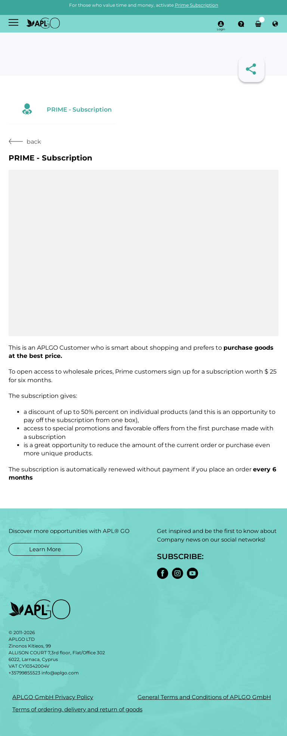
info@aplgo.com (60, 673)
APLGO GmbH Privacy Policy (52, 697)
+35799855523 (24, 673)
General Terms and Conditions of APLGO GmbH (204, 697)
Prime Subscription (196, 5)
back (25, 141)
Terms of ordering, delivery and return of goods (77, 709)
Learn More (45, 549)
